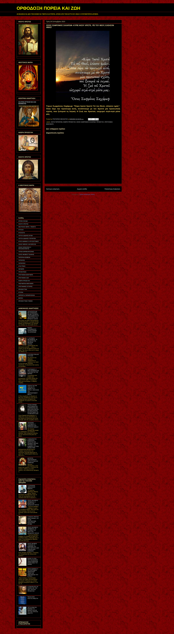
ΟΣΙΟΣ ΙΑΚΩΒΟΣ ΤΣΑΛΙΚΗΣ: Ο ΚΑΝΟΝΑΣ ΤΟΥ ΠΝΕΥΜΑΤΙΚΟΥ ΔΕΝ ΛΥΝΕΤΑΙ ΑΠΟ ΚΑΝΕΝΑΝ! (33, 547)
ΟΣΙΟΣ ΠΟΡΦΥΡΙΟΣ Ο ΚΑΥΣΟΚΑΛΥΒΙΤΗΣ (24, 248)
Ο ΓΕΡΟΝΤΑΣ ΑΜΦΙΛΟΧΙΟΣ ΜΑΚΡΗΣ (31, 487)
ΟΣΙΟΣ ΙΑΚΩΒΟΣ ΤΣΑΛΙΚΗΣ (26, 254)
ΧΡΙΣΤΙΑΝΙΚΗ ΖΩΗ (23, 277)
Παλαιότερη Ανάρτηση (112, 189)
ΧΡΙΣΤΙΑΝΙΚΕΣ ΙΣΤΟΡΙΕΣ (25, 286)
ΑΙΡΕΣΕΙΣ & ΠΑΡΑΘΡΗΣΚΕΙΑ (26, 295)
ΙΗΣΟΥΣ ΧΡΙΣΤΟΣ (23, 224)
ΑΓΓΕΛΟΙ (21, 229)
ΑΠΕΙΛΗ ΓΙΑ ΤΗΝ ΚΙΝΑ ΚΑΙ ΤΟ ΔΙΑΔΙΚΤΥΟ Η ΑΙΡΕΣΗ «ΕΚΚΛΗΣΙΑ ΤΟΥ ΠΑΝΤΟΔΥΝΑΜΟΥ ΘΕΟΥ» (33, 390)
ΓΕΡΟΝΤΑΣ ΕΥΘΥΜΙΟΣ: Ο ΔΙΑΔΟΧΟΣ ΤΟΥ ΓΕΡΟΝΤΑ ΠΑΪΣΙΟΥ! (33, 425)
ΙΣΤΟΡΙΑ (20, 292)
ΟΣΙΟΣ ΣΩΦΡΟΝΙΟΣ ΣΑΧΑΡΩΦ (86, 122)
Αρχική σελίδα (82, 189)
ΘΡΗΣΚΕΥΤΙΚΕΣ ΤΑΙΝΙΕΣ (25, 301)
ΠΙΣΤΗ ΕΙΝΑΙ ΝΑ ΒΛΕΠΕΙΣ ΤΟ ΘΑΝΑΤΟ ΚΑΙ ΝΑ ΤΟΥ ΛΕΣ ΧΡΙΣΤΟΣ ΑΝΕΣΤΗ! (32, 610)
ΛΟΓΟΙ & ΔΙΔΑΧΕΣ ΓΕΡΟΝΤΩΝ (27, 238)
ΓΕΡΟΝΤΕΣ (21, 260)
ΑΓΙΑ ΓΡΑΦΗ (21, 266)
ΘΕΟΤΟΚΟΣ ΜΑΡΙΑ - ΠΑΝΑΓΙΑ (27, 227)
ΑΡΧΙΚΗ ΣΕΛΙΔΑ (23, 221)
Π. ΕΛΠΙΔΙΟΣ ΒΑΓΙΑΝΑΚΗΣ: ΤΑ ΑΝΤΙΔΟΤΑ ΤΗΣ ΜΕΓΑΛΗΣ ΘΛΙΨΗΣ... (32, 341)
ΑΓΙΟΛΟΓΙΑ (21, 232)
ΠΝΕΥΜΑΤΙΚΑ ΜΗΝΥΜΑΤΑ (25, 283)
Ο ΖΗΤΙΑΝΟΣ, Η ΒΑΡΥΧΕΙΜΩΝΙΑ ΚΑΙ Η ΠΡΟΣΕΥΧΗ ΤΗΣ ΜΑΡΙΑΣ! (33, 371)
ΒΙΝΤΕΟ (20, 298)
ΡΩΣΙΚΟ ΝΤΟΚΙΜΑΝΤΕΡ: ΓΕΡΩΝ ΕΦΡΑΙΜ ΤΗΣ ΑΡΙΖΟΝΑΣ (32, 330)
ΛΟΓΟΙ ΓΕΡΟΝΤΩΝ (56, 122)
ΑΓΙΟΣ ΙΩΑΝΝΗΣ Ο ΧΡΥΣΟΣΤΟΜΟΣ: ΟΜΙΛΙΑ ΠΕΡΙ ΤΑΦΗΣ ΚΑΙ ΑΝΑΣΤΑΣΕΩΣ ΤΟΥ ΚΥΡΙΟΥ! (32, 572)
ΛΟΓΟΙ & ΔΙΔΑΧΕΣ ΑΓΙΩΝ (25, 235)
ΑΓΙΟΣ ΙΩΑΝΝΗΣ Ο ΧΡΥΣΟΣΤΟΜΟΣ (28, 241)
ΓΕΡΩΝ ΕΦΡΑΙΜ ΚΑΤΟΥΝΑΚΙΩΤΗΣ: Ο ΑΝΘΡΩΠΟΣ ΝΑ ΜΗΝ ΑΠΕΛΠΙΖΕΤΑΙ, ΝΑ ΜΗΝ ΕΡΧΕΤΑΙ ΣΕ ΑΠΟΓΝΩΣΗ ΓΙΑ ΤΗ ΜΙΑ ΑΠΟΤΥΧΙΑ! (33, 409)
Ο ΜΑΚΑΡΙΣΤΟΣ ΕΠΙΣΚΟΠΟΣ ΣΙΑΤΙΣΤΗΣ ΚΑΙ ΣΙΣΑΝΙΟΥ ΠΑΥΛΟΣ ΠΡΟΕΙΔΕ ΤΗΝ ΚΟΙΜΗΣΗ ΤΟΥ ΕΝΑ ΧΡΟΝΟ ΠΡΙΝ (33, 443)
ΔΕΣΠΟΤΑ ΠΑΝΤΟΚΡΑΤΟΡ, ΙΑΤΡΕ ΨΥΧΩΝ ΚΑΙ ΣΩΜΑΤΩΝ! (32, 460)
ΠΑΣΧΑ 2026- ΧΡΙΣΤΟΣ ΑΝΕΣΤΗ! (32, 597)
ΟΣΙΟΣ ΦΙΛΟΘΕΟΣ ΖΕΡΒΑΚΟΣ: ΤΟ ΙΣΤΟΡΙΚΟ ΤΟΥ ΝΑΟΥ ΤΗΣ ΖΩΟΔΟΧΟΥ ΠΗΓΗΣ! (33, 530)
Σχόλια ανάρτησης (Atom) (87, 194)
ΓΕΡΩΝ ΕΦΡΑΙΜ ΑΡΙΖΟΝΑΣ (26, 251)
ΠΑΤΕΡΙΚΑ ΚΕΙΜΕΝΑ (24, 257)
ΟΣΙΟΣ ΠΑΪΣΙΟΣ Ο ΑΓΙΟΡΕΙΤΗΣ (27, 244)
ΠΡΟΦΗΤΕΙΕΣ (22, 272)
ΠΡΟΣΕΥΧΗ (100, 122)
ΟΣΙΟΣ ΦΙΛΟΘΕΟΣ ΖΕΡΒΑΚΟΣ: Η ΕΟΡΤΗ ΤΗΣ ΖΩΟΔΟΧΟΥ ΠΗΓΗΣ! (33, 503)
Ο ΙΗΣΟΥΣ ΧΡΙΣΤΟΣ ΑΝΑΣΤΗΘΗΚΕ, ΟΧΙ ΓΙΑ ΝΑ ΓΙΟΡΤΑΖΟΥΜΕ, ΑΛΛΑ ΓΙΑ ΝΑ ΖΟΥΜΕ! (33, 520)
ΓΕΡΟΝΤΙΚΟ (21, 263)
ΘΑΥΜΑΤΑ (21, 269)
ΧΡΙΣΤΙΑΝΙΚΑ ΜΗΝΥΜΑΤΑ (25, 274)
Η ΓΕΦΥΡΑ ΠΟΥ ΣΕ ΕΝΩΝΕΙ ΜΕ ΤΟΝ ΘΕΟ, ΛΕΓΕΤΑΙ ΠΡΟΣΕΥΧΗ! (32, 589)
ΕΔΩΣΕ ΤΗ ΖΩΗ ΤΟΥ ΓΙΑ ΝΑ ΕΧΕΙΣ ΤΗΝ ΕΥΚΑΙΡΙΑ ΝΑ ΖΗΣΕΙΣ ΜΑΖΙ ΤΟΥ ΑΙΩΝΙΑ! (32, 561)
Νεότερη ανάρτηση (52, 189)
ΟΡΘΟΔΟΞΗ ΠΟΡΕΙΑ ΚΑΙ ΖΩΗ (48, 8)
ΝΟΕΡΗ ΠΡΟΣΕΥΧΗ (69, 122)
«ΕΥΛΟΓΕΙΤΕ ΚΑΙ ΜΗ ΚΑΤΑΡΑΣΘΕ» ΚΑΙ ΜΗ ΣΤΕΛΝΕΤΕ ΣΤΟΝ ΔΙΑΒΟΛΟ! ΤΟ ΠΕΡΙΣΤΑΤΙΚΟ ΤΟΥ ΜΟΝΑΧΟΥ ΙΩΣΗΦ (33, 315)
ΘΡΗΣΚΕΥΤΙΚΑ (22, 289)
